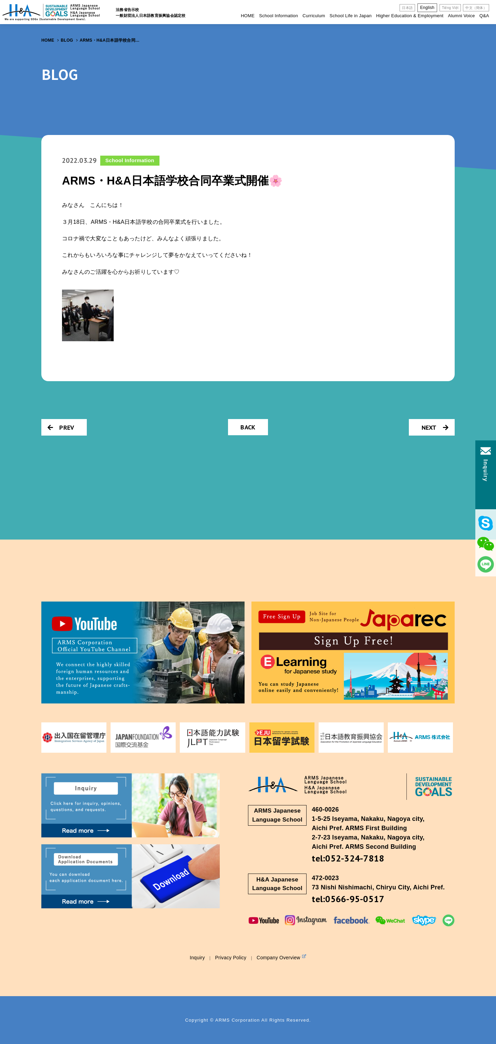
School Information (278, 15)
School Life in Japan (351, 15)
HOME (248, 15)
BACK (247, 427)
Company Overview (281, 957)
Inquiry (197, 957)
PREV (61, 427)
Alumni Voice (461, 15)
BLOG (67, 40)
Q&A (484, 15)
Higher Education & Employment (409, 15)
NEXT (435, 427)
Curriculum (313, 15)
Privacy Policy (230, 957)
